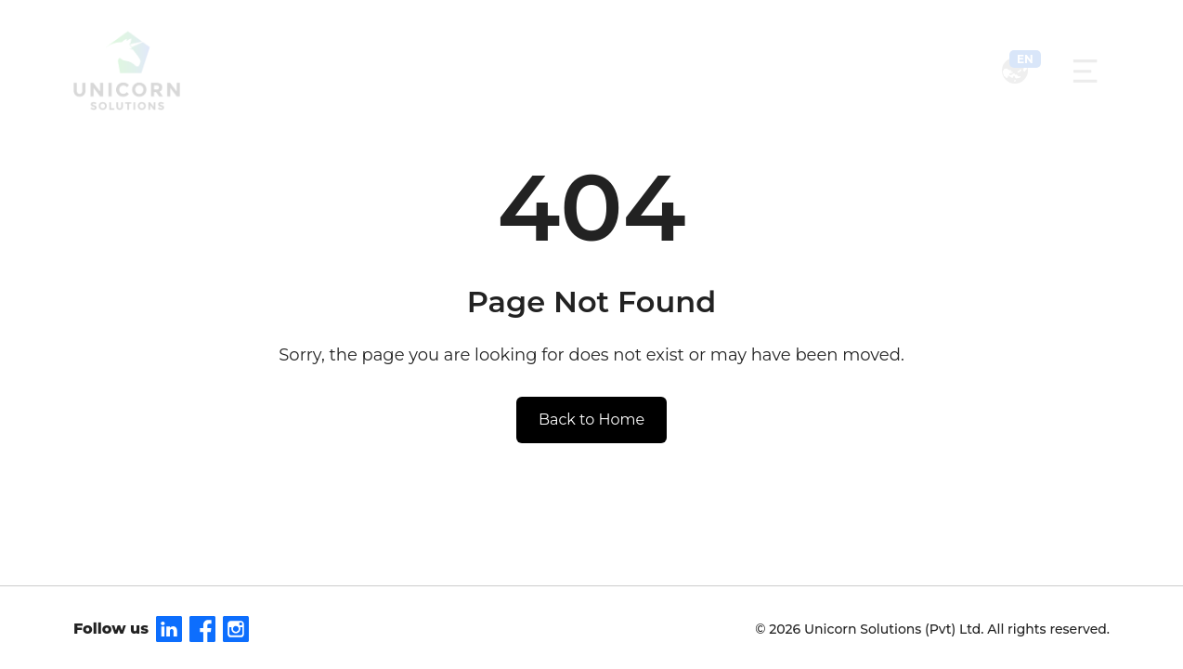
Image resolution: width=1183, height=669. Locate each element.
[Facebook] (202, 629)
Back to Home (591, 419)
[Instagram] (236, 629)
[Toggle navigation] (1085, 71)
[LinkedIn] (169, 629)
